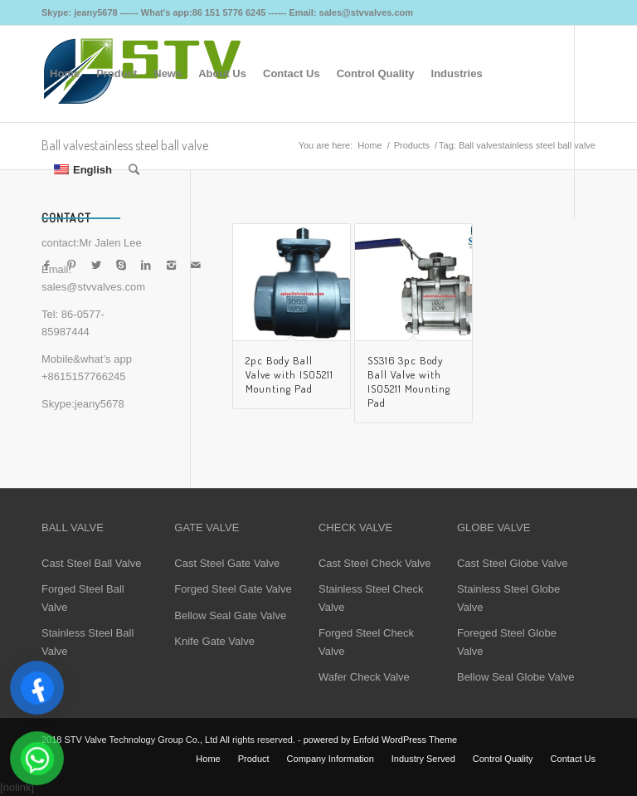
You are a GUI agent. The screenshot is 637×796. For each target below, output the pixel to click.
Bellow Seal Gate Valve (230, 615)
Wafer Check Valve (364, 677)
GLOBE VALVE (493, 527)
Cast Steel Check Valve (374, 563)
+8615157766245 (83, 376)
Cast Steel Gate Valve (227, 563)
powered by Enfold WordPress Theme (380, 740)
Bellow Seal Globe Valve (515, 677)
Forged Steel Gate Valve (232, 589)
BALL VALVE (72, 527)
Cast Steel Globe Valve (512, 563)
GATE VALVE (206, 527)
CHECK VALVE (355, 527)
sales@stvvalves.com (93, 287)
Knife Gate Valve (214, 641)
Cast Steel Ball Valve (91, 563)
